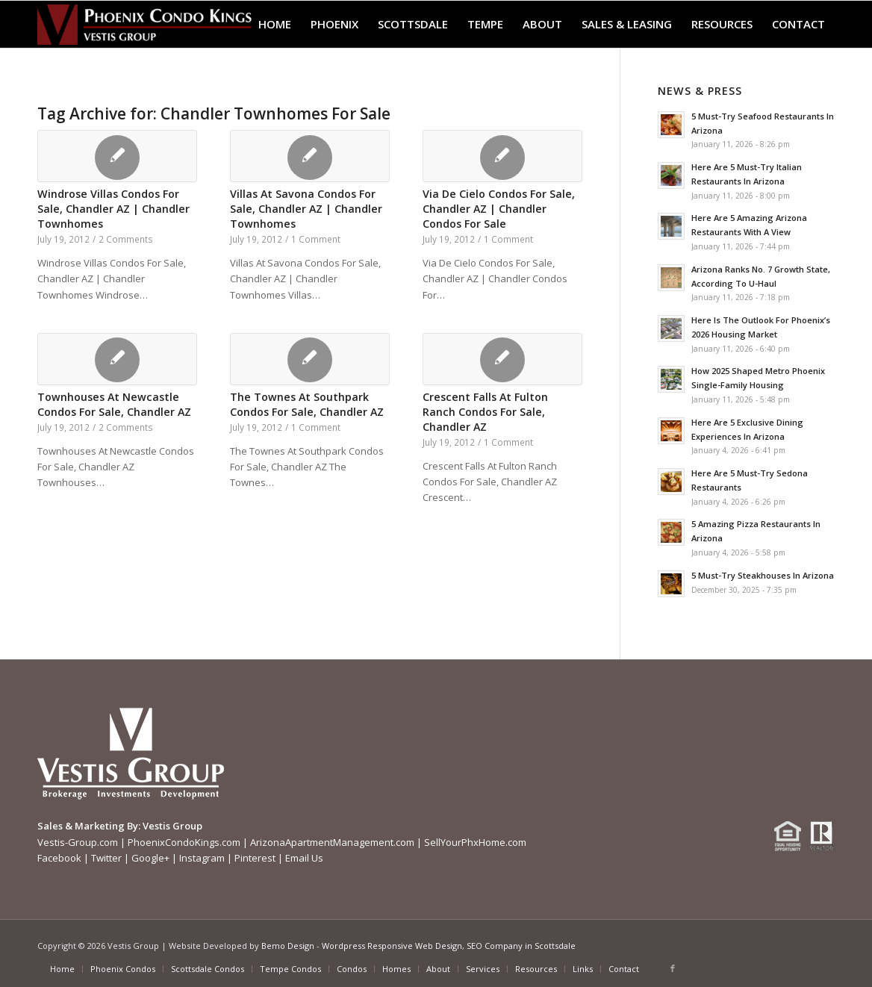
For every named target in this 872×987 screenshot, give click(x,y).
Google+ (150, 858)
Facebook (59, 858)
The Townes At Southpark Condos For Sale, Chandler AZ (307, 404)
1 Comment (315, 239)
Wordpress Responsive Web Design (392, 945)
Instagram (202, 858)
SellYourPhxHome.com (475, 842)
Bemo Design (287, 945)
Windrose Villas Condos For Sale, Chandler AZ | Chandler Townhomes (113, 209)
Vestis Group (172, 825)
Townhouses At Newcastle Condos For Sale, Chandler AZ (114, 404)
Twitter (106, 858)
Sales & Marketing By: (88, 825)
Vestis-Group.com (77, 842)
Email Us (304, 858)
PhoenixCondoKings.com (184, 842)
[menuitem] (275, 24)
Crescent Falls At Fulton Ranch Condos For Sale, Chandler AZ (485, 412)
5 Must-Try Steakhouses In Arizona (762, 575)
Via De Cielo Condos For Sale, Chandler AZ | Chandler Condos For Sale (499, 209)
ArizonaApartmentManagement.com (332, 842)
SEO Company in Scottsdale (521, 945)
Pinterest (254, 858)
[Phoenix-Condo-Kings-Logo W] (144, 24)
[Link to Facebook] (672, 968)
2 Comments (126, 239)
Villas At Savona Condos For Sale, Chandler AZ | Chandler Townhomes (306, 209)
